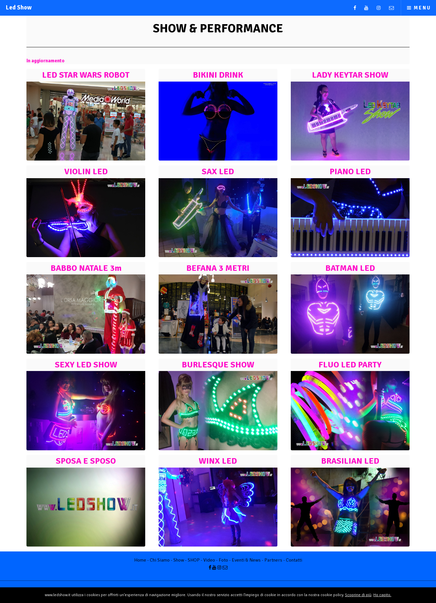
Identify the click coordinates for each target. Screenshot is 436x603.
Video (209, 560)
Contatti (294, 560)
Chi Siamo (160, 560)
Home (140, 560)
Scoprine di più (358, 595)
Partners (273, 560)
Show (178, 560)
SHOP (194, 560)
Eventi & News (246, 560)
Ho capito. (382, 595)
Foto (223, 560)
